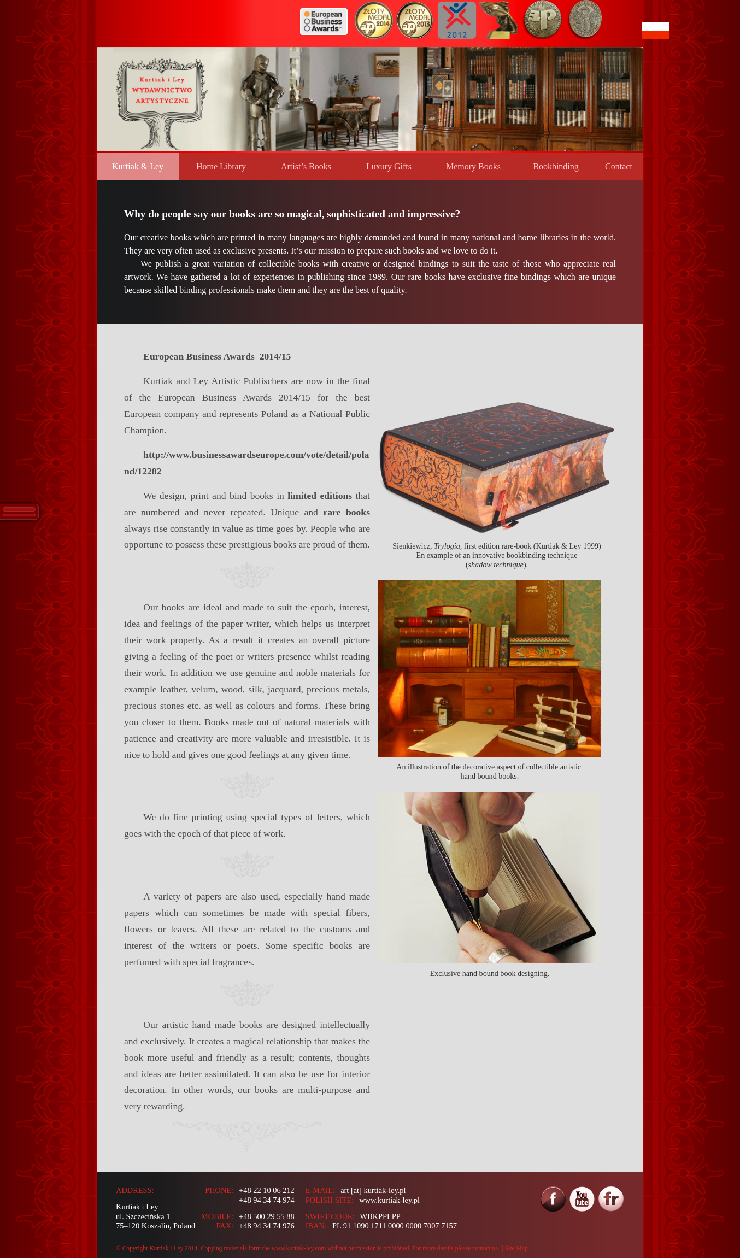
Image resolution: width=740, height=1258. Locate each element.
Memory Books (473, 166)
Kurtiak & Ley (137, 166)
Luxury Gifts (389, 166)
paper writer (245, 623)
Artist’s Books (306, 166)
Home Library (221, 166)
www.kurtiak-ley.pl (389, 1200)
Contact (618, 166)
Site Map (516, 1248)
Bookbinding (556, 166)
